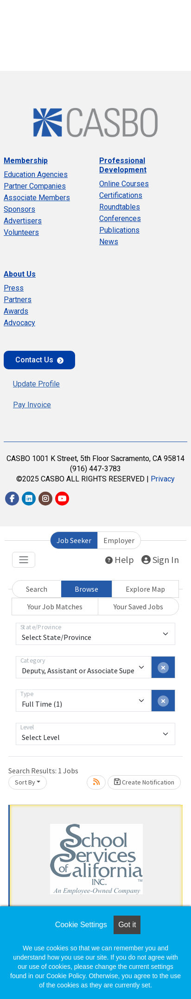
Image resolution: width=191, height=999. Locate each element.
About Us (20, 274)
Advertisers (23, 220)
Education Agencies (36, 174)
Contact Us (34, 359)
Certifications (120, 195)
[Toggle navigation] (23, 560)
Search (36, 589)
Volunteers (21, 232)
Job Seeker (74, 540)
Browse (86, 589)
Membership (26, 160)
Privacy (163, 478)
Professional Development (122, 165)
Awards (16, 311)
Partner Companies (35, 186)
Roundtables (119, 206)
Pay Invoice (32, 404)
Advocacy (19, 322)
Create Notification (144, 782)
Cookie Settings (81, 925)
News (108, 241)
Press (14, 288)
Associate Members (37, 197)
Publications (119, 230)
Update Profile (36, 383)
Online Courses (124, 183)
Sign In (160, 559)
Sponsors (19, 209)
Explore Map (145, 589)
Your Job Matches (55, 606)
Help (119, 559)
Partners (18, 299)
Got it (127, 925)
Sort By (25, 782)
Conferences (120, 218)
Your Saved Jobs (138, 606)
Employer (118, 540)
